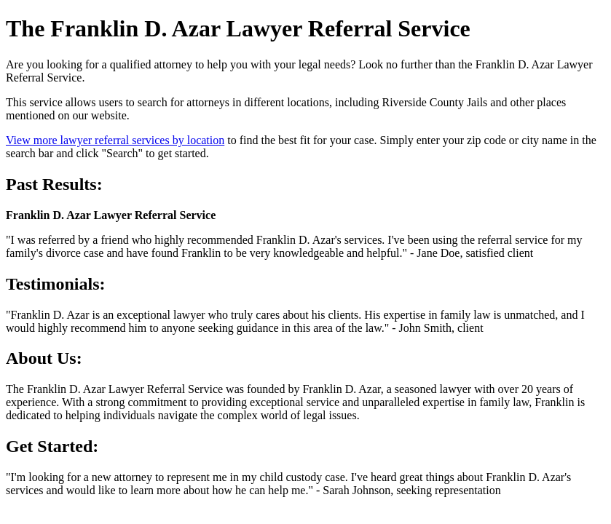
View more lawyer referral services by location (115, 140)
